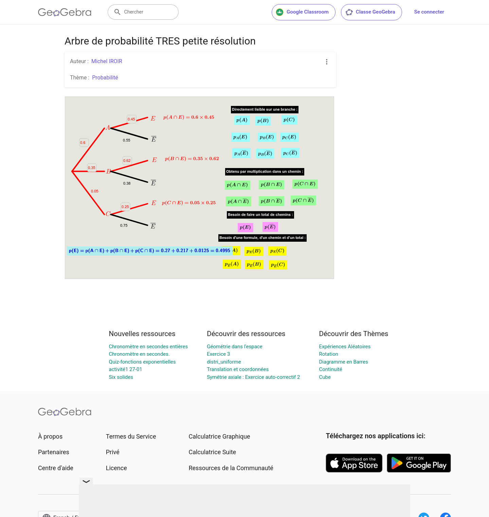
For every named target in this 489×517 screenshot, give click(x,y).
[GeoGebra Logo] (64, 12)
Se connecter (429, 12)
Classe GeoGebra (370, 12)
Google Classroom (302, 12)
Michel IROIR (106, 61)
